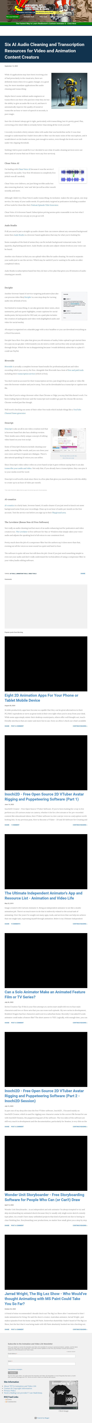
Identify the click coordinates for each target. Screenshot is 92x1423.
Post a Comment (17, 726)
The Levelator (22, 532)
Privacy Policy (10, 1390)
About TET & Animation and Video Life (20, 1386)
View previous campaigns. (15, 1369)
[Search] (73, 5)
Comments (11, 1401)
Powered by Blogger (41, 1418)
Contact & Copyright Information (18, 1388)
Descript (8, 429)
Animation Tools (29, 17)
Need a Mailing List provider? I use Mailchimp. (23, 1393)
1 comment (15, 825)
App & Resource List (58, 17)
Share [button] (83, 573)
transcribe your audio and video (18, 468)
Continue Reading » (80, 726)
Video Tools (43, 17)
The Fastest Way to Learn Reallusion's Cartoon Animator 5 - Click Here (46, 23)
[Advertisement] (43, 31)
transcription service (26, 374)
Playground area (59, 512)
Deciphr (27, 297)
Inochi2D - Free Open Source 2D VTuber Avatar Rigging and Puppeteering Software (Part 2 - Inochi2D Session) (44, 1096)
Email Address (12, 1353)
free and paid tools (75, 370)
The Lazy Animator (12, 17)
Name (10, 1361)
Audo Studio (19, 235)
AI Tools (13, 573)
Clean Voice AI (24, 169)
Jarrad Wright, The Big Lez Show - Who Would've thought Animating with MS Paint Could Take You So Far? (46, 1298)
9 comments (15, 924)
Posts (9, 1399)
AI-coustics (9, 505)
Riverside (8, 366)
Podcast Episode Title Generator (44, 205)
